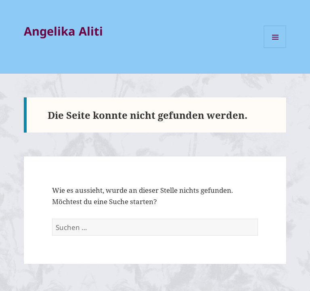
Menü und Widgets (275, 36)
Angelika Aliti (63, 31)
